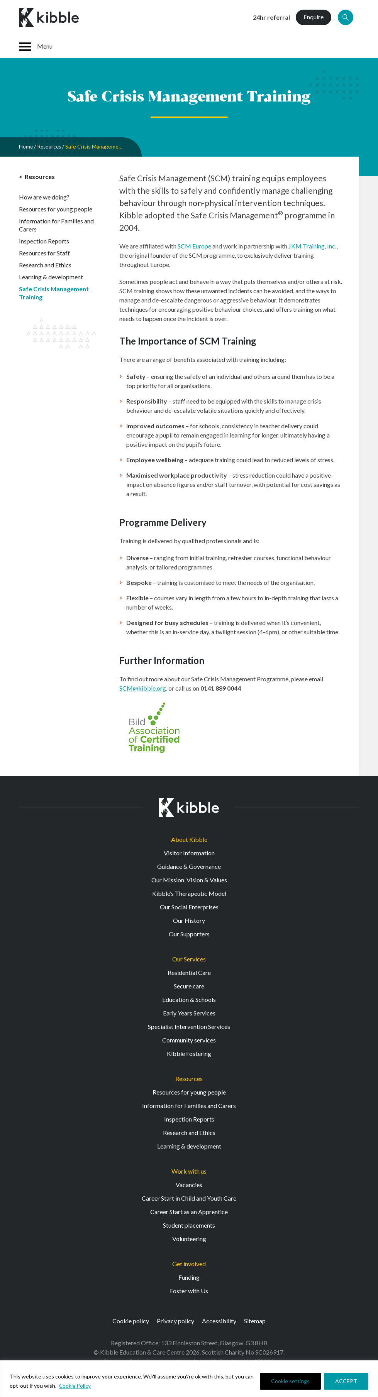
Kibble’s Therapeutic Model (189, 893)
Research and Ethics (45, 265)
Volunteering (189, 1238)
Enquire (313, 16)
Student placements (189, 1225)
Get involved (189, 1263)
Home (26, 146)
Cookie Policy (75, 1385)
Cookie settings (290, 1381)
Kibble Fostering (189, 1053)
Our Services (189, 959)
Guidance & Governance (189, 866)
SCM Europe (194, 246)
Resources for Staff (44, 253)
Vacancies (189, 1184)
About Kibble (189, 839)
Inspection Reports (44, 241)
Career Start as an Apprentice (189, 1211)
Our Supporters (189, 934)
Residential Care (189, 972)
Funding (189, 1277)
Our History (189, 920)
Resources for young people (55, 209)
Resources (50, 146)
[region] (189, 1378)
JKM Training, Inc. (312, 246)
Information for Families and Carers (56, 225)
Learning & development (51, 276)
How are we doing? (44, 197)
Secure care (189, 986)
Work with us (189, 1171)
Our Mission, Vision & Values (189, 879)
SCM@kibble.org (142, 688)
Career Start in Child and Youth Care (189, 1198)
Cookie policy (130, 1320)
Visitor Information (189, 852)
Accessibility (219, 1320)
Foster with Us (189, 1290)
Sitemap (255, 1320)
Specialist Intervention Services (189, 1026)
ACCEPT (346, 1381)
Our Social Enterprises (189, 906)
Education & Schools (189, 999)
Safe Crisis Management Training (54, 293)
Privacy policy (175, 1320)
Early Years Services (189, 1013)
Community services (189, 1040)
